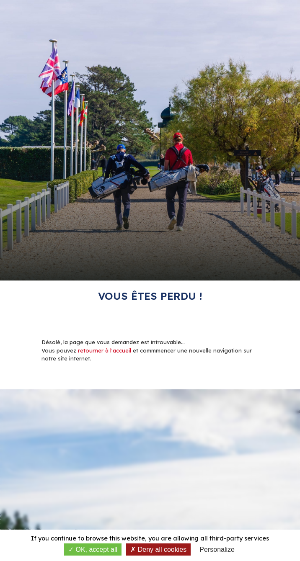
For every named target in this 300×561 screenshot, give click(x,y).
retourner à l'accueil (104, 350)
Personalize (217, 549)
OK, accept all (92, 549)
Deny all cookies (158, 549)
